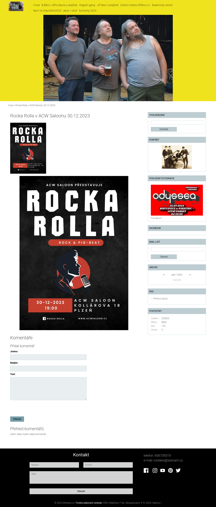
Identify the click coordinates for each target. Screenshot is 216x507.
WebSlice (114, 502)
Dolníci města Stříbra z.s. (135, 5)
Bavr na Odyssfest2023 (47, 10)
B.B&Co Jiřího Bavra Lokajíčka (59, 5)
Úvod (36, 5)
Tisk (122, 502)
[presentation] (32, 407)
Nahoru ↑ (157, 502)
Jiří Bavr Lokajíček (108, 5)
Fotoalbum (156, 218)
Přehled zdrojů (160, 298)
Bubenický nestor (162, 5)
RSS (105, 502)
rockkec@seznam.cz (168, 460)
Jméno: (14, 351)
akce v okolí (70, 10)
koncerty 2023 (87, 10)
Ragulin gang (87, 5)
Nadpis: (14, 362)
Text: (12, 374)
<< (164, 274)
